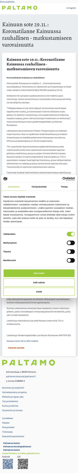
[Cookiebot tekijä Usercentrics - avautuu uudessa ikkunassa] (62, 179)
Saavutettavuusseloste (13, 436)
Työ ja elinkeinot (10, 401)
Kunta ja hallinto (10, 405)
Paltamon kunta (11, 443)
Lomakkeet (7, 418)
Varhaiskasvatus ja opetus (14, 392)
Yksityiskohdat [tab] (39, 186)
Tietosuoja (7, 431)
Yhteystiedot (8, 427)
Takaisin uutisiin (16, 347)
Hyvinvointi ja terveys (12, 410)
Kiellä (39, 291)
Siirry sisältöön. (7, 1)
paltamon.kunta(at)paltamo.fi (19, 376)
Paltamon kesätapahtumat (17, 446)
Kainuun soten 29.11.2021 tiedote (22, 340)
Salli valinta (39, 282)
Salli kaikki (39, 273)
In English (71, 7)
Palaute (6, 422)
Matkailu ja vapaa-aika (12, 396)
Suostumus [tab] (14, 186)
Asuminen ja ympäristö (13, 387)
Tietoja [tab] (64, 186)
